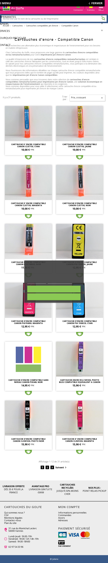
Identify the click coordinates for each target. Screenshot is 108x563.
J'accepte (54, 297)
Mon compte (69, 507)
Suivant (61, 467)
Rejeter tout (54, 289)
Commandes (64, 515)
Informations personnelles (72, 512)
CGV (6, 515)
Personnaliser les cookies (60, 282)
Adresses (63, 520)
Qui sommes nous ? (14, 512)
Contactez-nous (12, 520)
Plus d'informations (36, 282)
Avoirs (61, 517)
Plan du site (10, 523)
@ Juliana (54, 559)
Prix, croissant (87, 98)
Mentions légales (13, 517)
